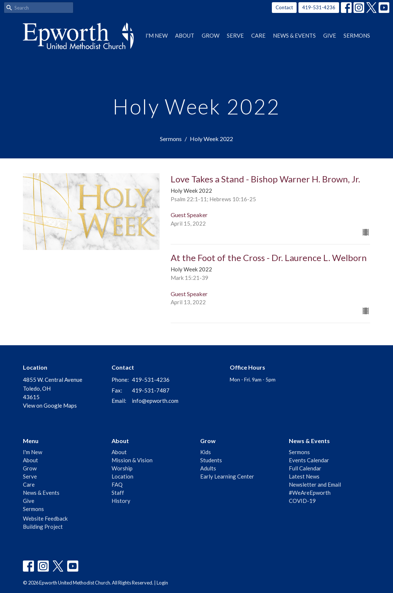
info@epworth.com (155, 400)
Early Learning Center (227, 476)
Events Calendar (309, 460)
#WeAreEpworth (310, 492)
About (184, 35)
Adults (208, 468)
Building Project (43, 526)
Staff (118, 492)
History (121, 500)
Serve (235, 35)
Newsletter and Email (315, 484)
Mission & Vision (132, 460)
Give (329, 35)
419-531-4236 (318, 7)
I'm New (157, 35)
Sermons (357, 35)
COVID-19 (302, 500)
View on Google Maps (50, 405)
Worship (122, 468)
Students (211, 460)
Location (122, 476)
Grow (210, 35)
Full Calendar (305, 468)
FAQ (117, 484)
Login (162, 583)
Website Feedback (45, 518)
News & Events (294, 35)
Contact (284, 7)
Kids (205, 452)
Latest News (304, 476)
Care (258, 35)
